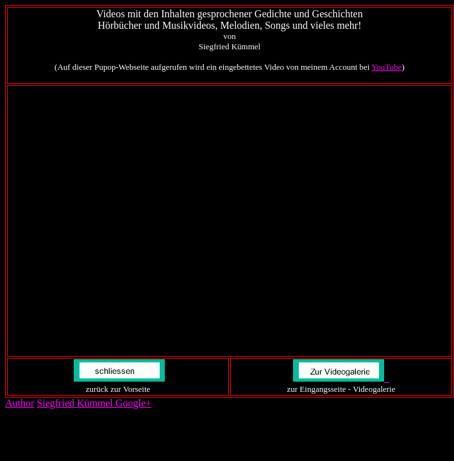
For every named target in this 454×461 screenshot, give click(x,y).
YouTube (386, 67)
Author (19, 403)
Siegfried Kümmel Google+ (94, 403)
